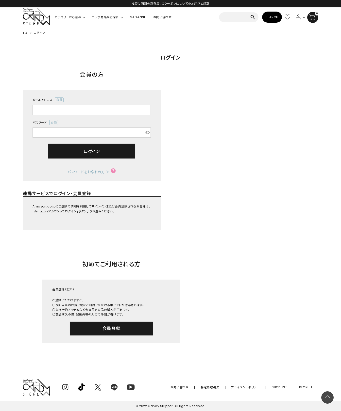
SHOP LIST (286, 387)
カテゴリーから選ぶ (68, 17)
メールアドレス (48, 99)
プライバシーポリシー (257, 387)
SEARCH (272, 17)
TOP (26, 33)
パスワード (45, 122)
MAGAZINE (138, 17)
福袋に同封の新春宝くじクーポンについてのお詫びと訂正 (170, 3)
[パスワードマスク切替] (147, 133)
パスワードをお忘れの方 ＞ (89, 172)
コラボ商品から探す (105, 17)
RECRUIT (308, 387)
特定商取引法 (227, 387)
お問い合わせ (162, 17)
